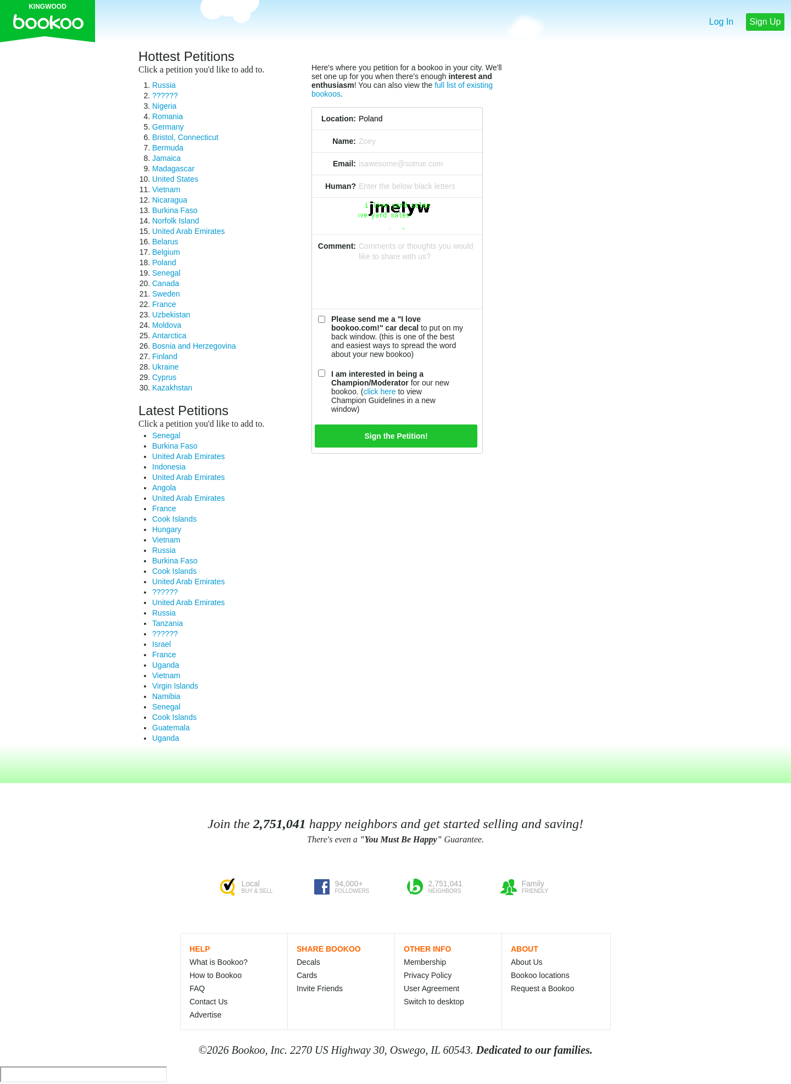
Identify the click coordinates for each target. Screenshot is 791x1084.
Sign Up (765, 21)
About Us (527, 962)
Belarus (165, 241)
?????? (165, 95)
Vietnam (166, 189)
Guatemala (171, 727)
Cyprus (164, 377)
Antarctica (169, 335)
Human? (340, 186)
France (164, 304)
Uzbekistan (171, 314)
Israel (161, 644)
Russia (164, 85)
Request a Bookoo (542, 988)
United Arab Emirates (188, 231)
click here (379, 391)
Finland (164, 356)
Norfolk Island (175, 220)
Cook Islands (174, 519)
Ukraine (165, 366)
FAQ (197, 988)
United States (175, 179)
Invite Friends (320, 988)
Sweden (166, 293)
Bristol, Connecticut (185, 137)
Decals (308, 962)
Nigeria (164, 106)
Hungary (166, 529)
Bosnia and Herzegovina (194, 346)
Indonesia (169, 466)
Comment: (337, 246)
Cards (307, 975)
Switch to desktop (434, 1001)
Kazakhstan (172, 387)
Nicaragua (169, 199)
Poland (164, 262)
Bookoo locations (540, 975)
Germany (168, 126)
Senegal (166, 273)
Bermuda (167, 147)
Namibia (166, 696)
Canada (165, 283)
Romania (167, 116)
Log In (721, 21)
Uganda (165, 665)
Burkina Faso (174, 210)
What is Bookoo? (219, 962)
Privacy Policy (428, 975)
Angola (164, 487)
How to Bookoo (216, 975)
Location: (338, 118)
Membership (425, 962)
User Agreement (431, 988)
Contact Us (208, 1001)
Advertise (205, 1014)
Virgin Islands (175, 685)
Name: (344, 141)
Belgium (166, 252)
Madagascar (173, 168)
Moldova (166, 325)
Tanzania (167, 623)
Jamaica (166, 158)
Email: (344, 163)
